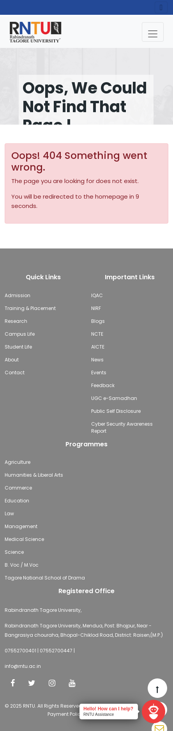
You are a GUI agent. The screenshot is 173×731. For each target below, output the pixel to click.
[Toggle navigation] (153, 32)
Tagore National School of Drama (45, 577)
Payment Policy (65, 714)
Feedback (103, 385)
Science (14, 552)
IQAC (97, 295)
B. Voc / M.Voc (22, 565)
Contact (15, 372)
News (97, 359)
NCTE (97, 334)
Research (16, 321)
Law (9, 513)
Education (17, 500)
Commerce (18, 487)
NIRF (96, 308)
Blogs (98, 321)
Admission (17, 295)
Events (98, 372)
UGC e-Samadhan (114, 398)
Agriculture (17, 462)
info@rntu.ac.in (23, 666)
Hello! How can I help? (108, 709)
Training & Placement (30, 308)
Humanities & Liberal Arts (34, 475)
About (12, 359)
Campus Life (20, 334)
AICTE (97, 346)
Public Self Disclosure (116, 411)
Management (21, 526)
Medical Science (24, 539)
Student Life (18, 346)
